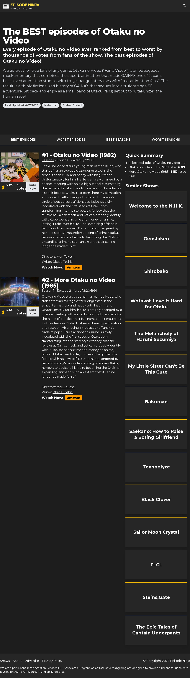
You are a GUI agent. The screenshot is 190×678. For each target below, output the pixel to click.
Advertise (32, 661)
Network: (50, 105)
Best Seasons (118, 139)
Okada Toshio (63, 261)
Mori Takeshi (66, 256)
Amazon (73, 267)
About (17, 661)
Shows (5, 661)
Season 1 (48, 160)
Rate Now (32, 186)
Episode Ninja (180, 661)
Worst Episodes (71, 139)
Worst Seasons (166, 139)
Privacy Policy (52, 661)
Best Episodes (23, 139)
